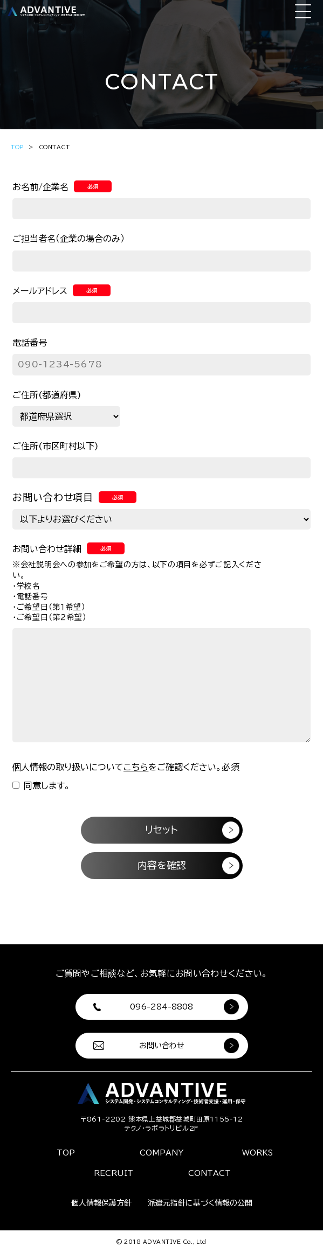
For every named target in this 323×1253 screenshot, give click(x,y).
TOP (17, 147)
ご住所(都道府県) (46, 395)
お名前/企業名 (62, 187)
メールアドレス (61, 291)
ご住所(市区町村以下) (55, 446)
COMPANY (161, 1153)
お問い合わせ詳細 (68, 549)
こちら (135, 767)
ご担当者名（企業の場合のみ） (68, 238)
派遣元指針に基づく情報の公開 (200, 1203)
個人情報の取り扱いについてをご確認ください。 (126, 767)
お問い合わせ (161, 1045)
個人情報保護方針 (101, 1203)
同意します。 (41, 785)
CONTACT (209, 1173)
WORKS (257, 1153)
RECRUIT (113, 1173)
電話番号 (29, 342)
